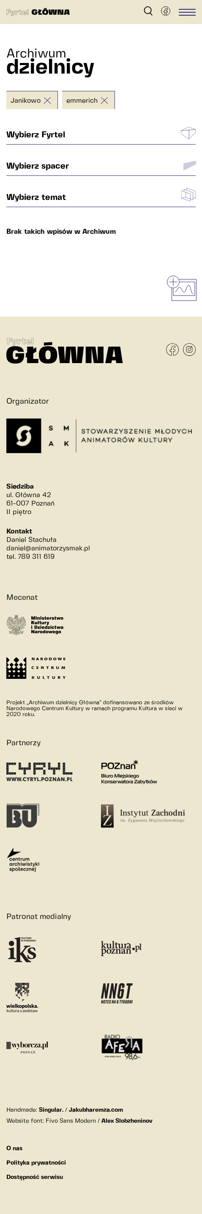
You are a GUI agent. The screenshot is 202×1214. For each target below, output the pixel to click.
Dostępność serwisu (34, 1177)
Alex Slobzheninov (127, 1121)
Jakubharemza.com (96, 1110)
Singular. (51, 1110)
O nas (14, 1148)
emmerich (82, 101)
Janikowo (26, 101)
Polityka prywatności (36, 1163)
